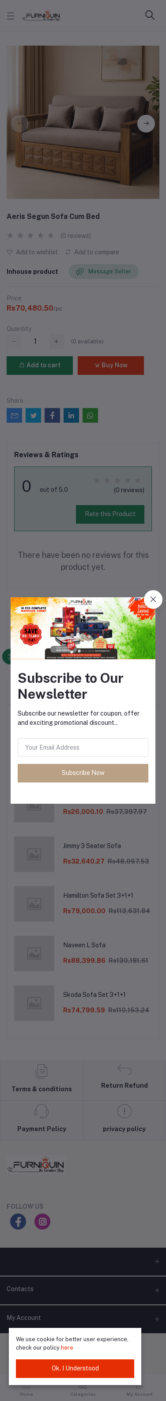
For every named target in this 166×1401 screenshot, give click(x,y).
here (67, 1347)
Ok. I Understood (75, 1368)
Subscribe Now (83, 772)
